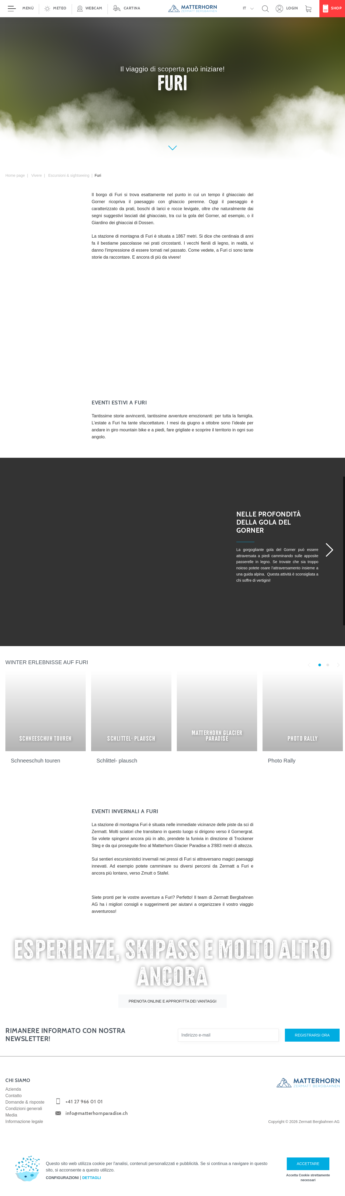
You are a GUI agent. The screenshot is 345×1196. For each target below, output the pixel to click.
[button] (55, 8)
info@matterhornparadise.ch (96, 1113)
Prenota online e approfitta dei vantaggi (172, 1001)
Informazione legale (24, 1121)
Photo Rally (281, 761)
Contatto (13, 1095)
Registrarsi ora (312, 1035)
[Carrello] (308, 8)
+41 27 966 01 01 (84, 1102)
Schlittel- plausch (116, 761)
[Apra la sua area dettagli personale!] (287, 8)
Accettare (308, 1164)
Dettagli (91, 1178)
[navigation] (172, 8)
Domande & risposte (24, 1102)
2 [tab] (327, 665)
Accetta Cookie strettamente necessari (308, 1177)
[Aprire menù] (19, 8)
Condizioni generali (23, 1108)
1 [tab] (319, 665)
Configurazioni (62, 1178)
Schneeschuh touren (35, 761)
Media (11, 1115)
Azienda (13, 1089)
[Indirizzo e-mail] (228, 1035)
